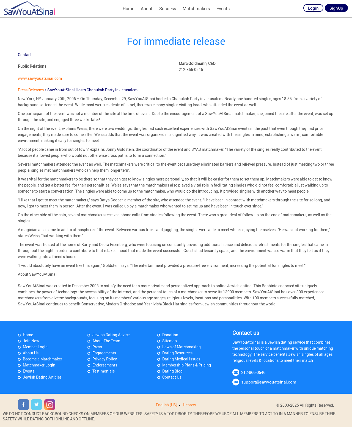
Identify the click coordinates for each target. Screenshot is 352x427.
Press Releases (31, 89)
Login (313, 8)
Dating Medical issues (181, 359)
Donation (170, 334)
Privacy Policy (104, 359)
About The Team (106, 340)
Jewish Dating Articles (42, 377)
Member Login (35, 346)
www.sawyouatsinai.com (40, 78)
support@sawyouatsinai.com (268, 382)
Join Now (31, 340)
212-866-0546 (253, 372)
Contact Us (171, 377)
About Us (30, 352)
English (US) (166, 404)
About (147, 9)
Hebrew (189, 404)
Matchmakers (196, 9)
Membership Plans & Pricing (186, 365)
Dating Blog (172, 371)
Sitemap (169, 340)
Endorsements (104, 365)
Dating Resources (177, 352)
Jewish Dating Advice (111, 334)
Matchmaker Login (39, 365)
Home (128, 9)
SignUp (336, 8)
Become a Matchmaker (42, 359)
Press (97, 346)
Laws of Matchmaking (181, 346)
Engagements (104, 352)
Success (167, 9)
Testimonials (103, 371)
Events (223, 9)
